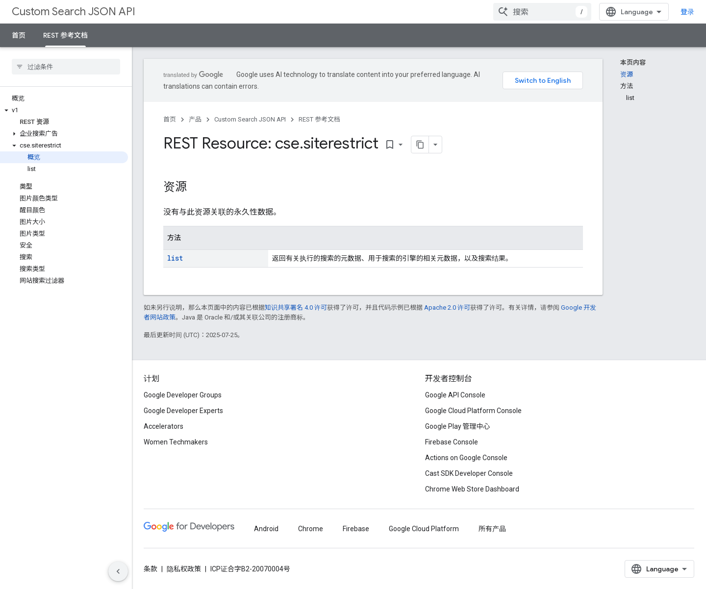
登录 (687, 12)
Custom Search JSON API (73, 11)
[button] (64, 110)
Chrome (310, 529)
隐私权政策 (184, 569)
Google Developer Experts (183, 411)
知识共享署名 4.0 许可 (296, 307)
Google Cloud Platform (424, 529)
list (175, 258)
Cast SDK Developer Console (469, 473)
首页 (18, 35)
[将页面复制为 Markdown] (420, 144)
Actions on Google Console (466, 458)
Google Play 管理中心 (457, 426)
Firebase (356, 529)
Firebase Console (451, 442)
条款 (150, 569)
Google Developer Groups (183, 395)
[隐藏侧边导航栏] (118, 571)
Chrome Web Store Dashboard (472, 489)
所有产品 (492, 529)
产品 (195, 119)
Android (266, 529)
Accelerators (163, 426)
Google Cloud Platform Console (473, 411)
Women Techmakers (176, 442)
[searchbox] (66, 66)
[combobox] (542, 12)
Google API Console (455, 395)
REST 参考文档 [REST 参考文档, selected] (65, 35)
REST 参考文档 (319, 119)
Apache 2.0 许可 (447, 307)
